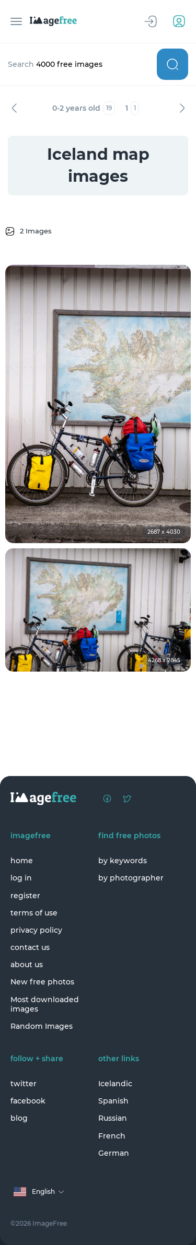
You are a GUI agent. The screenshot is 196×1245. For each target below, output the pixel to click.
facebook (27, 1101)
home (21, 860)
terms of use (33, 913)
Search (172, 64)
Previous (14, 108)
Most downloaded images (44, 1004)
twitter (23, 1083)
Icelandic (115, 1083)
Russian (112, 1118)
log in (21, 878)
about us (26, 964)
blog (19, 1118)
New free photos (42, 981)
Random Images (41, 1026)
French (111, 1136)
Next (182, 108)
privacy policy (36, 930)
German (113, 1153)
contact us (30, 947)
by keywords (122, 860)
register (25, 895)
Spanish (113, 1101)
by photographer (131, 878)
